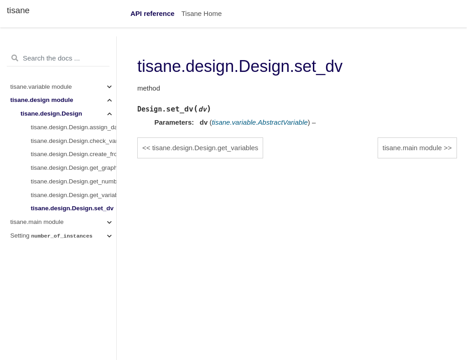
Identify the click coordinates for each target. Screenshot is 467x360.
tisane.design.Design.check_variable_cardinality (74, 140)
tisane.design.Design (51, 113)
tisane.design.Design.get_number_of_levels (74, 181)
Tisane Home (202, 13)
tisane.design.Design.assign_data (74, 127)
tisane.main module (37, 221)
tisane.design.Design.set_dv (72, 208)
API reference (152, 13)
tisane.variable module (41, 86)
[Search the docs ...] (58, 58)
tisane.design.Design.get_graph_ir (74, 167)
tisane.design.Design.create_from (74, 154)
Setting (51, 235)
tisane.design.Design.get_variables (74, 195)
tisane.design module (41, 99)
